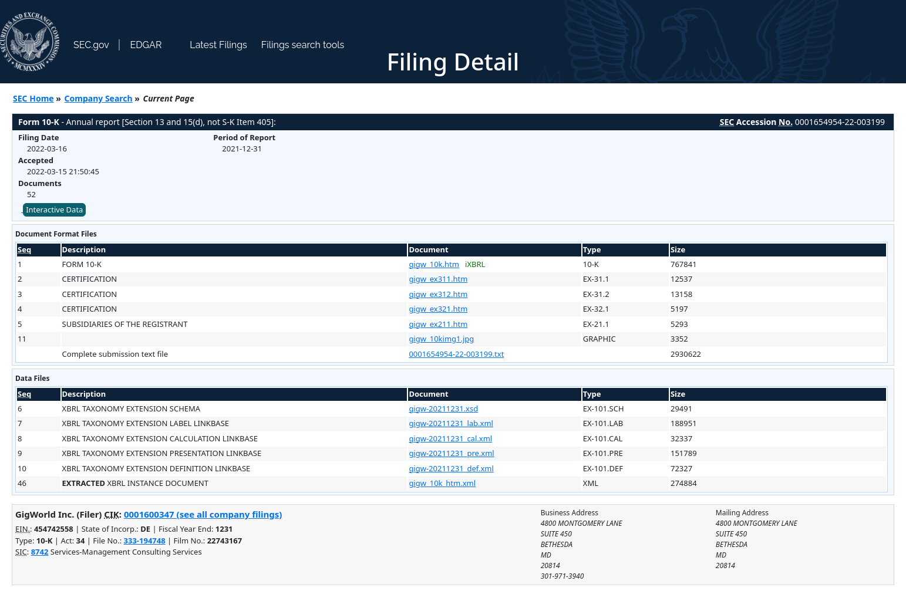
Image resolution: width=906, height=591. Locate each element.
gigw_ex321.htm (438, 308)
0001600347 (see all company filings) (203, 514)
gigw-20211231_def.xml (451, 468)
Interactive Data (54, 209)
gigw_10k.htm (434, 264)
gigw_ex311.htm (438, 278)
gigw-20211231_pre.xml (451, 453)
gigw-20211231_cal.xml (450, 438)
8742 (40, 551)
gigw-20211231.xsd (443, 408)
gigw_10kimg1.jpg (441, 338)
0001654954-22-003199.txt (456, 354)
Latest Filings (218, 44)
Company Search (99, 98)
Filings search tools (303, 44)
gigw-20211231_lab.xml (451, 423)
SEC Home (33, 98)
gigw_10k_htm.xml (442, 483)
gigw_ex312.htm (438, 294)
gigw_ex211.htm (438, 324)
